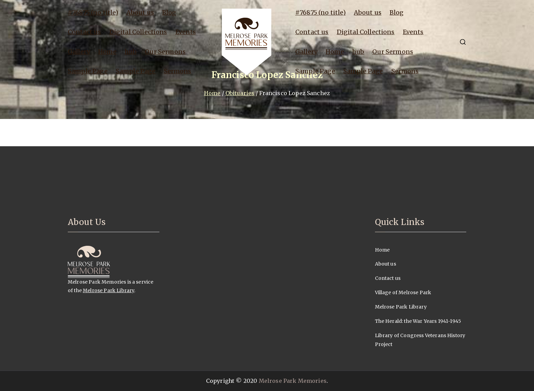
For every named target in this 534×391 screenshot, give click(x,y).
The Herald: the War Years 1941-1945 (418, 321)
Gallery (79, 52)
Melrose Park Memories (293, 380)
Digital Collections (138, 32)
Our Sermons (165, 52)
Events (185, 32)
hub (131, 52)
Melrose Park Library (108, 290)
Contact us (84, 32)
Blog (169, 12)
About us (140, 12)
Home (107, 52)
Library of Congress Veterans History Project (420, 339)
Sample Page (88, 71)
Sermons (177, 71)
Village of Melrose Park (403, 292)
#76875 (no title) (93, 12)
